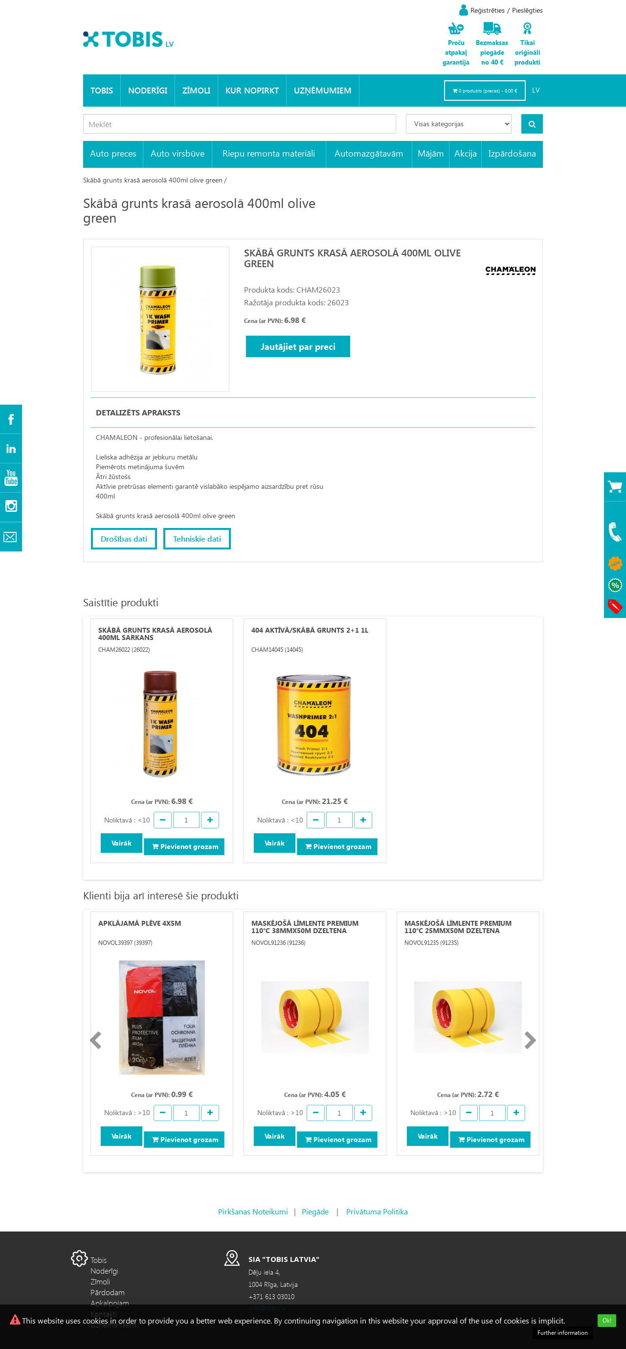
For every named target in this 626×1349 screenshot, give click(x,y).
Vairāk (122, 842)
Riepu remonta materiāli (269, 153)
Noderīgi (147, 90)
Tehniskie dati (197, 538)
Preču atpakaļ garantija (456, 52)
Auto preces (113, 153)
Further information (562, 1332)
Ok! (607, 1320)
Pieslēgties (527, 10)
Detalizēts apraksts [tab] (138, 412)
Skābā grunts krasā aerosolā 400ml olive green (153, 179)
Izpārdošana (512, 153)
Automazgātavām (369, 153)
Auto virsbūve (177, 153)
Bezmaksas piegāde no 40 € (492, 52)
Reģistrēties (487, 10)
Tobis (101, 90)
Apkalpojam (109, 1303)
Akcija (465, 153)
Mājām (431, 153)
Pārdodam (107, 1292)
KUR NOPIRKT (252, 90)
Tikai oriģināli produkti (527, 52)
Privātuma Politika (377, 1211)
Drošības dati (124, 538)
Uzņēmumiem (323, 90)
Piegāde (315, 1211)
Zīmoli (196, 90)
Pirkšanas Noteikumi (253, 1211)
